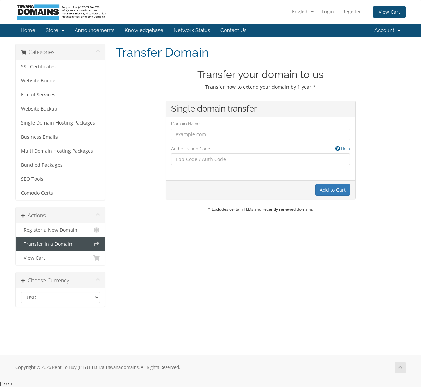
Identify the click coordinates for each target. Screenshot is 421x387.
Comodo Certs (37, 193)
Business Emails (39, 137)
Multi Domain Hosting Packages (57, 151)
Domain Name (185, 123)
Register (351, 11)
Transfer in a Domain (60, 244)
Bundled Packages (42, 165)
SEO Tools (32, 179)
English (303, 11)
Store (55, 30)
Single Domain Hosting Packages (58, 123)
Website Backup (39, 109)
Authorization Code (260, 148)
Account (387, 30)
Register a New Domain (60, 230)
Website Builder (39, 81)
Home (28, 30)
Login (328, 11)
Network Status (192, 30)
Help (342, 148)
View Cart (389, 12)
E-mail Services (38, 95)
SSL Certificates (38, 67)
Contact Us (233, 30)
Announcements (94, 30)
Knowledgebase (144, 30)
